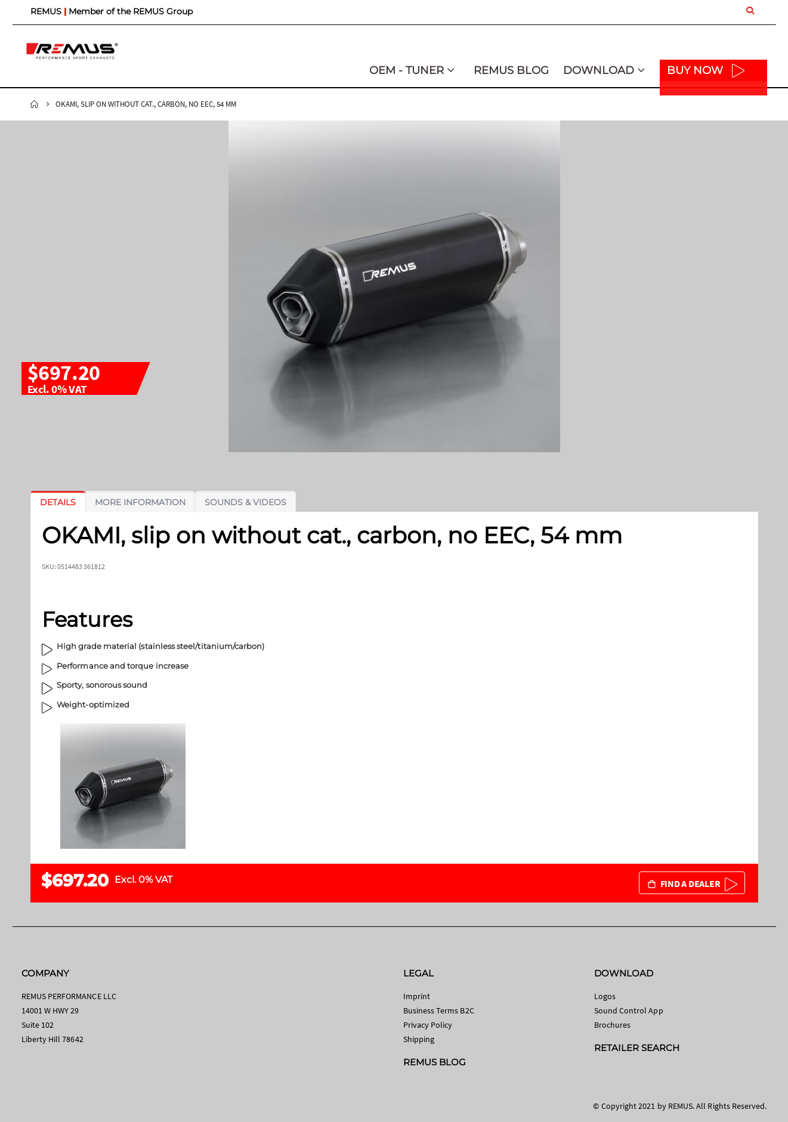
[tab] (57, 502)
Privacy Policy (428, 1024)
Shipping (419, 1039)
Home (34, 104)
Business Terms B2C (438, 1010)
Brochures (612, 1024)
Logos (605, 996)
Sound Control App (628, 1010)
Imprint (416, 996)
